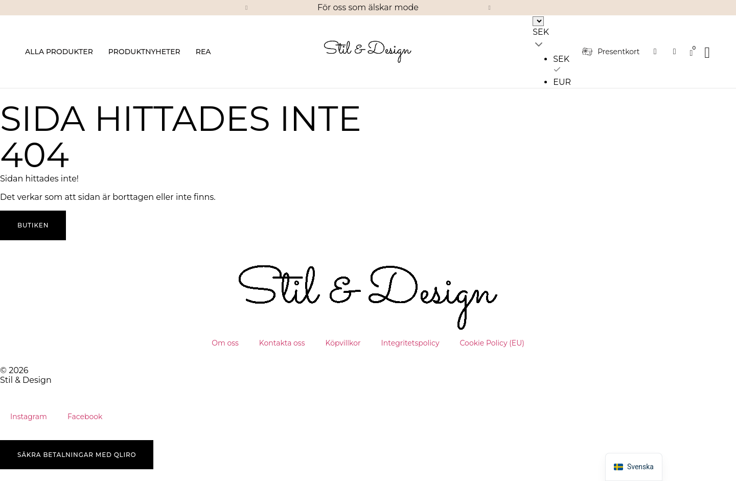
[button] (246, 8)
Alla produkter (59, 51)
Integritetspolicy (410, 343)
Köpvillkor (343, 343)
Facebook (84, 416)
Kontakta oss (282, 343)
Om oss (225, 343)
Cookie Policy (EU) (492, 343)
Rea (203, 51)
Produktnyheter (144, 51)
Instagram (28, 416)
